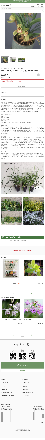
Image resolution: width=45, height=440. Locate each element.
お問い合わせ (26, 389)
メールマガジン (26, 395)
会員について (26, 382)
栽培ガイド (4, 389)
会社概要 (25, 386)
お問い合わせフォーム (22, 365)
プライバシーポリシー (7, 392)
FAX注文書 (22, 370)
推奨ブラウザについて (28, 392)
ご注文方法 (25, 379)
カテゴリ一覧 (5, 382)
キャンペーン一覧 (6, 386)
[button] (31, 293)
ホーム (3, 379)
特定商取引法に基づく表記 (8, 395)
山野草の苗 (3, 11)
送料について (4, 92)
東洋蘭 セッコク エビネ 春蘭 (13, 11)
